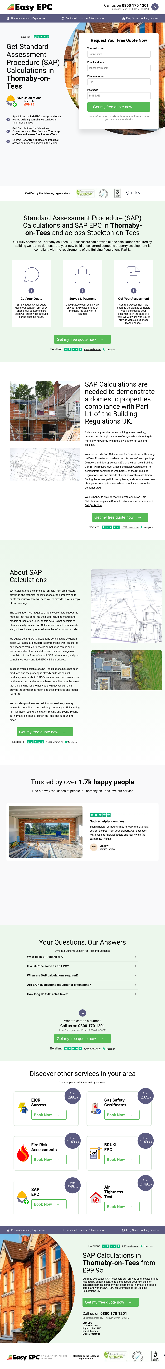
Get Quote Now (93, 505)
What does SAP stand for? (45, 956)
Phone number (95, 76)
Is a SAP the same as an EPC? (48, 966)
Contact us (94, 1333)
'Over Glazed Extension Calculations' (127, 466)
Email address (95, 62)
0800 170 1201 (135, 5)
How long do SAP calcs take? (47, 994)
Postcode (92, 90)
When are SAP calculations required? (53, 975)
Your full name (95, 48)
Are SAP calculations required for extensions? (59, 984)
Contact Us (117, 501)
